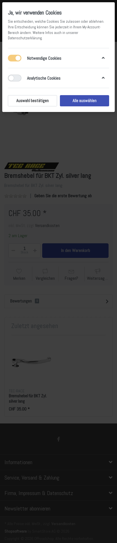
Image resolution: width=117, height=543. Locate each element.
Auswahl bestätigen (32, 100)
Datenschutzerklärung (25, 38)
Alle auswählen (84, 100)
